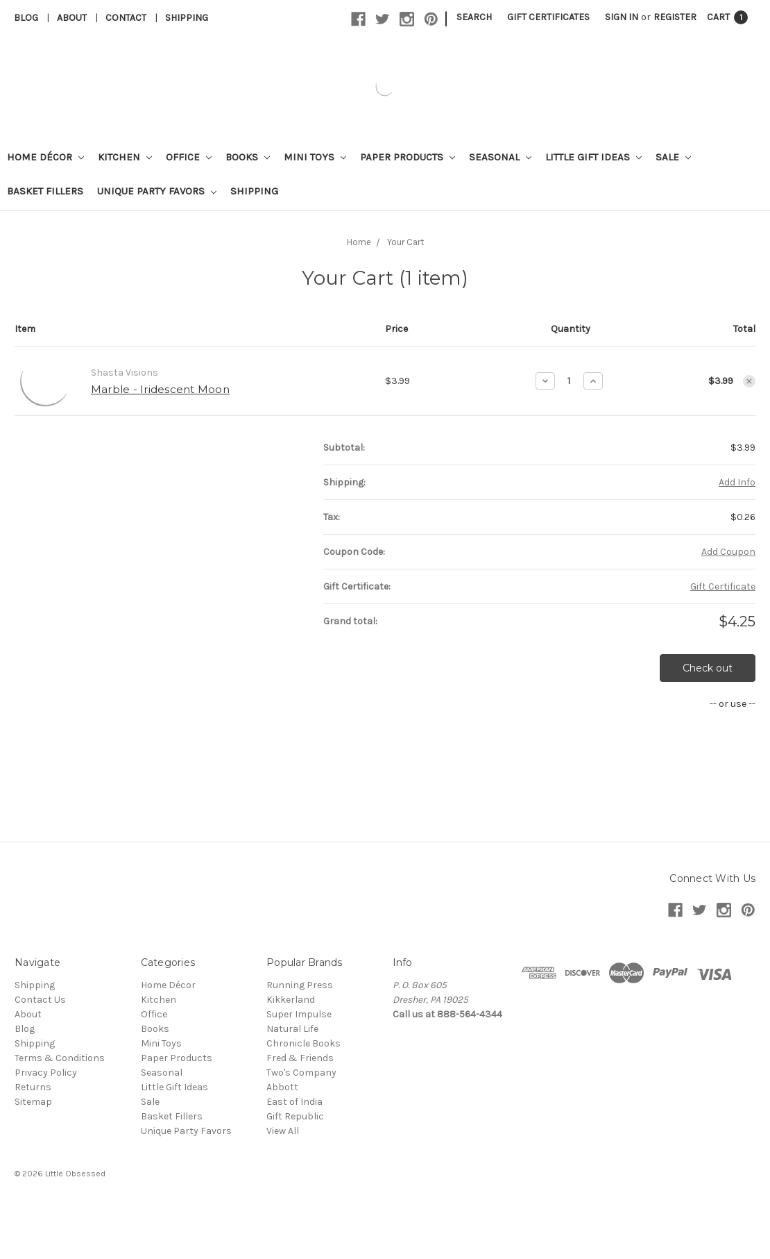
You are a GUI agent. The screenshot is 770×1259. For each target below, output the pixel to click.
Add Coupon (728, 552)
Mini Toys (315, 157)
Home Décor (45, 157)
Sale (673, 157)
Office (189, 157)
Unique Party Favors (156, 191)
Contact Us (40, 1000)
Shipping (186, 18)
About (72, 18)
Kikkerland (290, 1000)
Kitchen (125, 157)
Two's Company (301, 1072)
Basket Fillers (45, 191)
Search (474, 17)
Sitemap (33, 1102)
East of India (294, 1102)
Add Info (737, 482)
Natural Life (292, 1029)
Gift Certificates (548, 17)
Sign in (621, 17)
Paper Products (407, 157)
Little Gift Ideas (593, 157)
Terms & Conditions (60, 1058)
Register (674, 17)
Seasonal (500, 157)
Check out (708, 668)
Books (247, 157)
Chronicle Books (303, 1043)
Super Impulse (299, 1014)
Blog (26, 18)
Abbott (282, 1087)
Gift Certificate (722, 586)
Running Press (299, 985)
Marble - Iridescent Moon (160, 389)
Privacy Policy (46, 1072)
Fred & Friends (300, 1058)
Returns (33, 1087)
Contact (125, 18)
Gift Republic (295, 1116)
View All (282, 1131)
